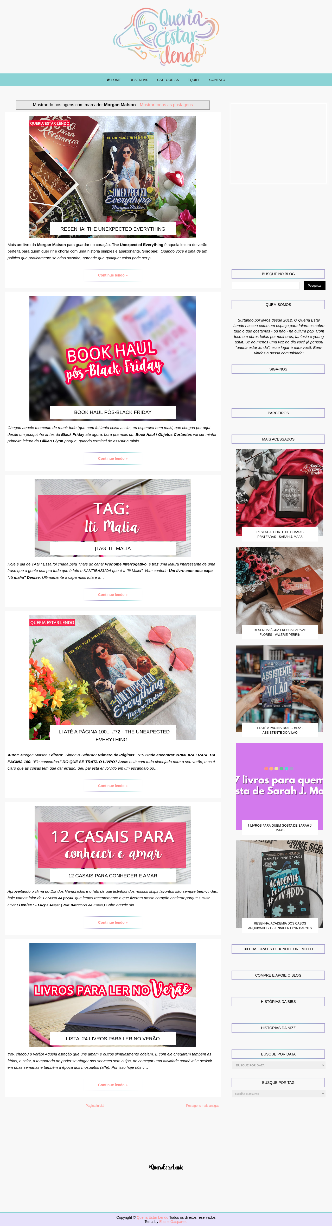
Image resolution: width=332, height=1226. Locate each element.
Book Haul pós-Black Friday (113, 412)
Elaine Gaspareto (173, 1221)
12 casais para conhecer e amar (112, 875)
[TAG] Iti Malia (113, 548)
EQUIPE (194, 80)
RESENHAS (139, 80)
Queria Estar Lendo (153, 1217)
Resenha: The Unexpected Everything (112, 229)
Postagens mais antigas (202, 1106)
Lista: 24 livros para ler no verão (113, 1038)
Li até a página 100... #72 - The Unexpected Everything (114, 735)
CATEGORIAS (168, 80)
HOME (114, 80)
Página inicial (95, 1106)
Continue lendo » (113, 275)
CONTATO (217, 80)
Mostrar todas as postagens (166, 104)
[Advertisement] (278, 143)
